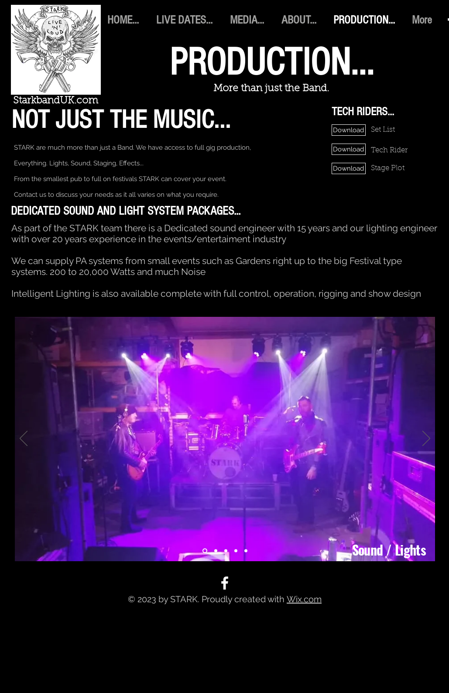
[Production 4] (235, 550)
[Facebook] (224, 583)
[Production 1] (204, 551)
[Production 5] (245, 550)
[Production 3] (225, 550)
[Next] (426, 439)
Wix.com (304, 599)
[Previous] (23, 439)
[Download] (349, 130)
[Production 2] (215, 550)
